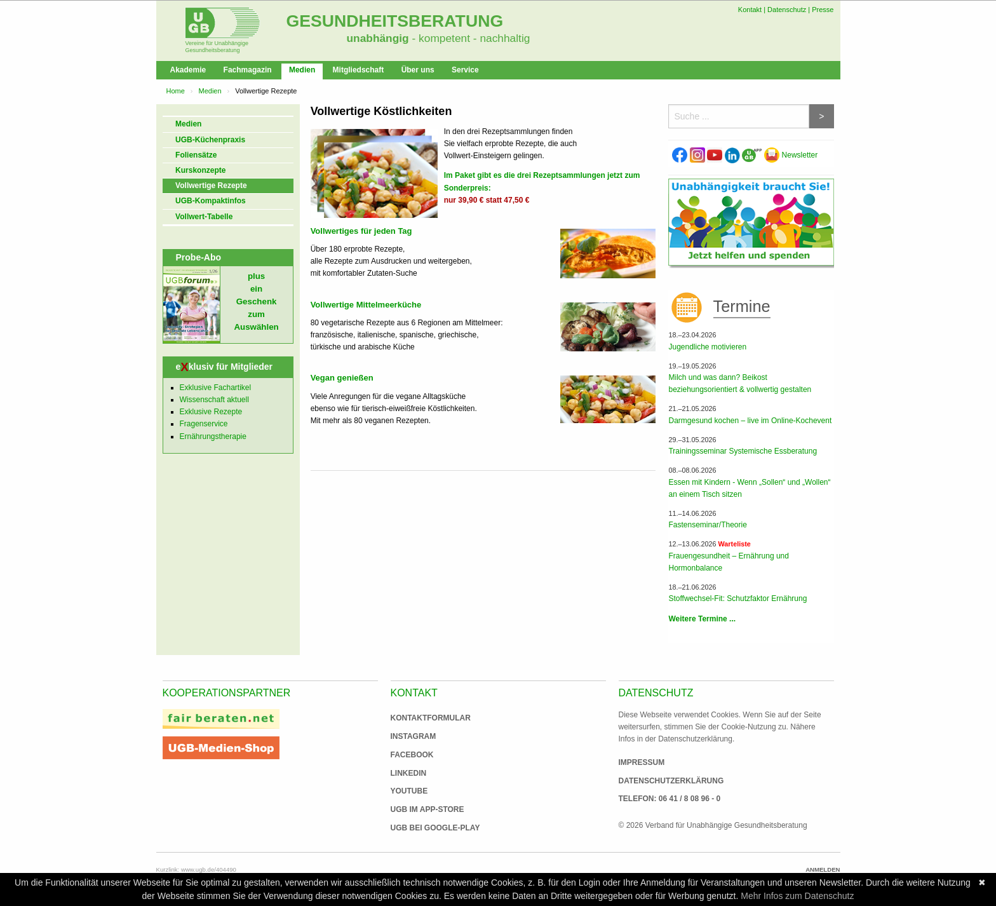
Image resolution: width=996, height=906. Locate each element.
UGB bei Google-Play (422, 827)
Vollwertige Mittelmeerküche (366, 304)
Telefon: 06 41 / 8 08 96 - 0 (670, 798)
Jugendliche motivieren (707, 346)
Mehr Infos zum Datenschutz (797, 896)
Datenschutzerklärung (671, 780)
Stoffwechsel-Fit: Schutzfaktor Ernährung (737, 598)
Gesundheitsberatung (395, 20)
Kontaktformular (431, 717)
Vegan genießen (342, 377)
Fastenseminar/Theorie (707, 524)
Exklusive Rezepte (211, 411)
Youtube (409, 791)
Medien (302, 69)
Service (465, 69)
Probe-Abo (199, 257)
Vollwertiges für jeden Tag (361, 231)
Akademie (188, 69)
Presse (822, 9)
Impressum (642, 762)
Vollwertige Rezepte (210, 185)
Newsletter (791, 155)
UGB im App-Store (422, 809)
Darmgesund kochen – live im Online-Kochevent (749, 420)
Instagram (413, 736)
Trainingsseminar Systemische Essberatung (742, 451)
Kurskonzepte (200, 170)
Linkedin (409, 773)
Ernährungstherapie (213, 436)
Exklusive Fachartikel (216, 387)
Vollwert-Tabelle (203, 216)
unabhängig (378, 38)
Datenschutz (786, 9)
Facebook (412, 754)
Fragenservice (204, 423)
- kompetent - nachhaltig (469, 38)
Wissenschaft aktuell (214, 399)
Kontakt (750, 9)
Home (175, 91)
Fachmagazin (248, 69)
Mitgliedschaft (358, 69)
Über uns (417, 69)
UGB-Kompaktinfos (210, 200)
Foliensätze (196, 155)
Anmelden (822, 869)
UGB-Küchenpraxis (210, 139)
